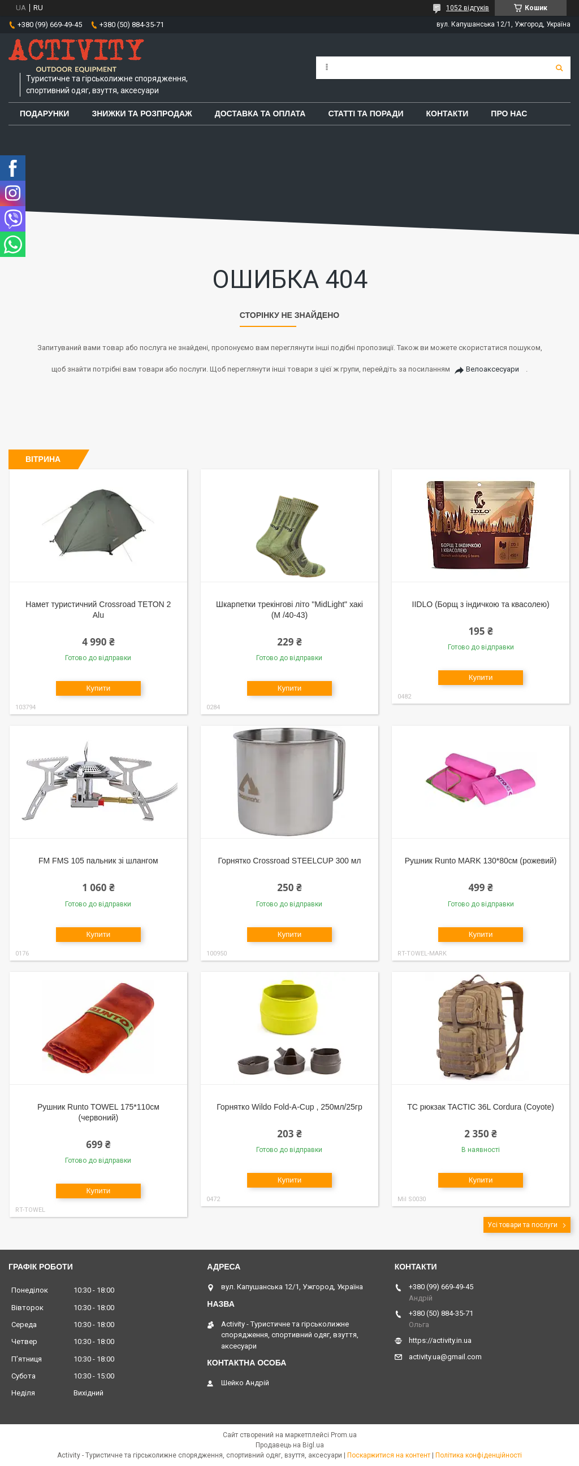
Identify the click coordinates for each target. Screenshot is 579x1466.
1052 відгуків (467, 8)
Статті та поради (365, 113)
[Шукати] (559, 67)
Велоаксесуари (492, 369)
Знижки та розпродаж (142, 113)
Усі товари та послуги (522, 1225)
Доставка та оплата (260, 113)
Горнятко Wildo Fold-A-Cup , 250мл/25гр (289, 1106)
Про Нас (509, 113)
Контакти (447, 113)
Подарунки (44, 113)
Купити (99, 688)
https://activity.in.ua (440, 1340)
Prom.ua (344, 1435)
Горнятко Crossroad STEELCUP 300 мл (289, 860)
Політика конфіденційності (478, 1455)
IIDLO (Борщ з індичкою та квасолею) (481, 604)
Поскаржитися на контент (388, 1455)
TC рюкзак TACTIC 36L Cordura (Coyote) (480, 1106)
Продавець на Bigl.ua (290, 1445)
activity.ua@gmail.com (445, 1356)
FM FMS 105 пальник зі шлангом (98, 860)
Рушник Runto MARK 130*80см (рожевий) (481, 860)
